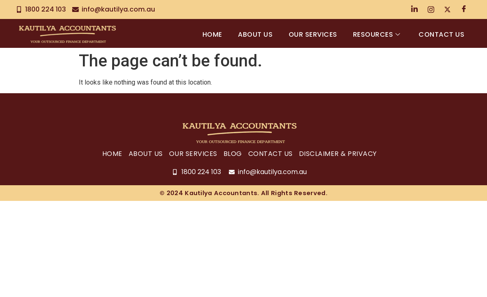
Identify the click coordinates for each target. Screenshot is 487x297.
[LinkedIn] (414, 9)
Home (209, 34)
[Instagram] (431, 9)
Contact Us (441, 34)
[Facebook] (464, 9)
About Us (253, 34)
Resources (376, 34)
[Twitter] (447, 9)
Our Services (311, 34)
